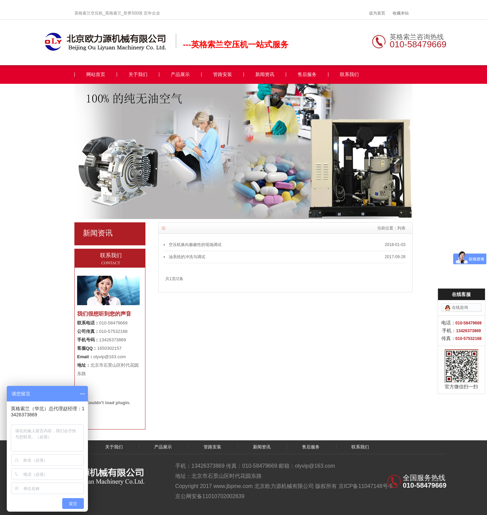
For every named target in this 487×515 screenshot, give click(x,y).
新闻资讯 (264, 74)
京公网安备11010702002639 (210, 496)
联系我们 (349, 74)
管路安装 (222, 74)
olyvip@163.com (109, 356)
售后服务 (307, 74)
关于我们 (138, 74)
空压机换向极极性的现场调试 (195, 244)
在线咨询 (460, 307)
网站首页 (95, 74)
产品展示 (180, 74)
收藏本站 (401, 13)
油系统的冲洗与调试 (187, 256)
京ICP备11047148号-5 (366, 486)
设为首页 (377, 13)
